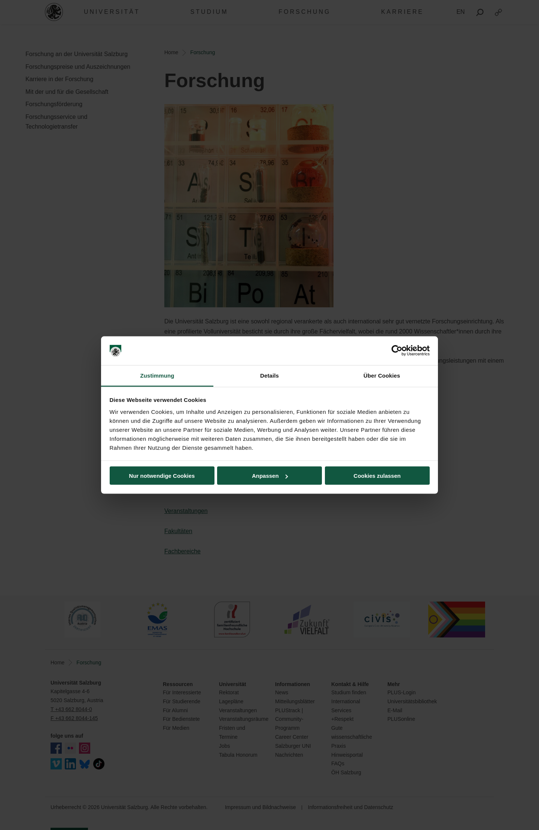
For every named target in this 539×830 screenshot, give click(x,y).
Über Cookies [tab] (381, 375)
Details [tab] (269, 375)
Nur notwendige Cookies (162, 476)
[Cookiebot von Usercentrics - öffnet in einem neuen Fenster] (397, 350)
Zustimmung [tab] (157, 375)
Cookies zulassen (377, 476)
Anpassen (270, 476)
